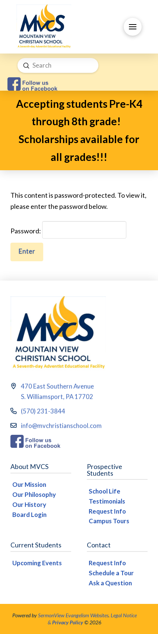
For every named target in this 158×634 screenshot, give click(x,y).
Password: (68, 230)
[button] (133, 27)
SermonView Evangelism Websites (73, 615)
